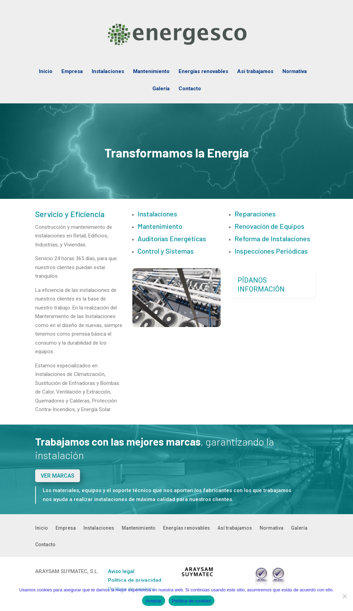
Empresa (72, 71)
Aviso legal (121, 571)
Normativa (294, 71)
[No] (344, 596)
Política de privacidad (134, 580)
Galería (161, 89)
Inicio (45, 71)
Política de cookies (191, 600)
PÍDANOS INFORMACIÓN (261, 284)
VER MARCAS (57, 475)
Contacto (190, 89)
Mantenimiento (151, 71)
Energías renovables (203, 71)
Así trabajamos (255, 71)
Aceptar (153, 600)
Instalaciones (108, 71)
